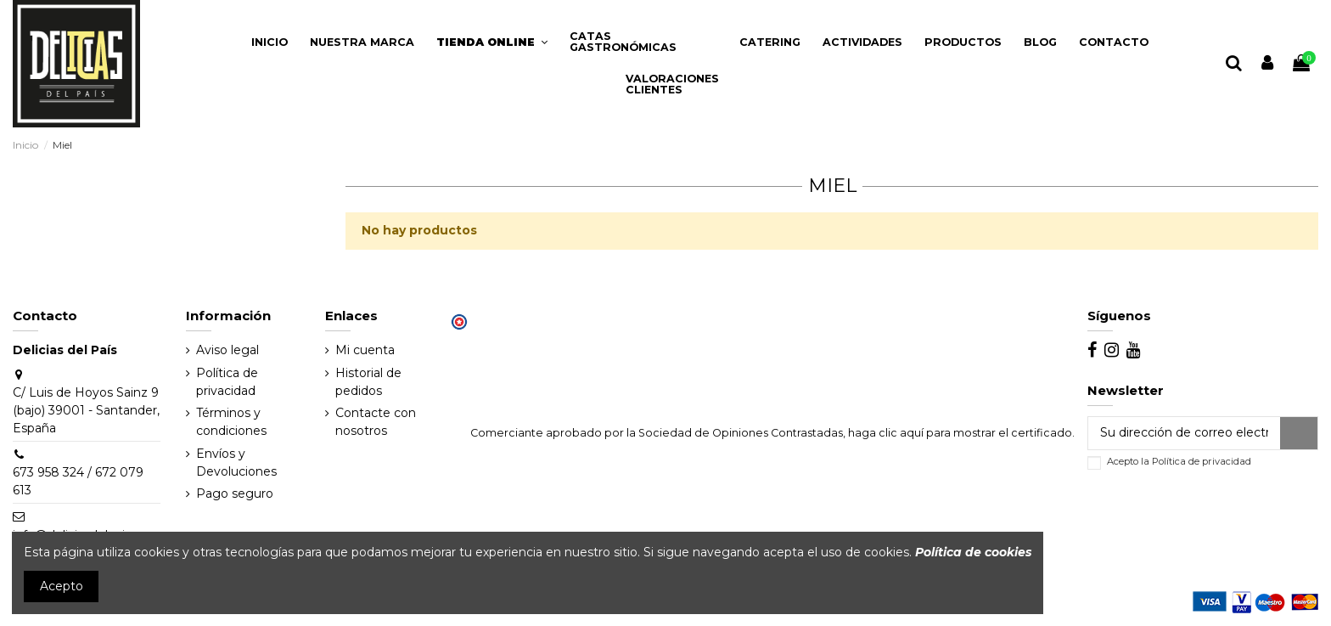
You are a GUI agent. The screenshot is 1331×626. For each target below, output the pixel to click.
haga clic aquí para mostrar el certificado (960, 432)
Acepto (61, 586)
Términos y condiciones (231, 421)
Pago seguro (234, 493)
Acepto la (1179, 461)
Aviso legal (227, 350)
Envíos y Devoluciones (236, 462)
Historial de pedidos (368, 381)
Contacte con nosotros (375, 421)
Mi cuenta (365, 350)
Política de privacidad (227, 381)
